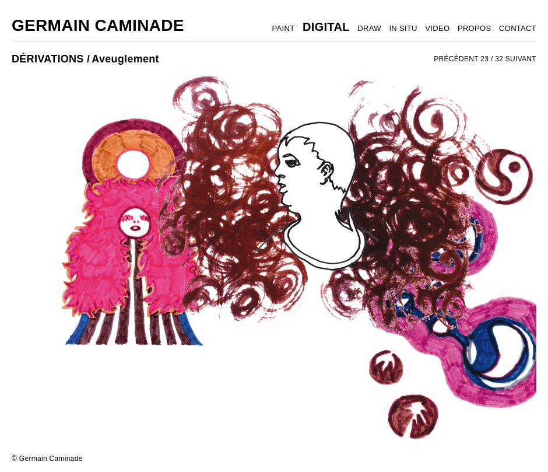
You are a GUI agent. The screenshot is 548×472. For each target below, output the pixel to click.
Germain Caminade (98, 25)
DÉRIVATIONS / (51, 59)
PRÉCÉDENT (456, 59)
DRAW (369, 28)
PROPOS (474, 28)
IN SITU (403, 28)
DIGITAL (326, 26)
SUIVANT (520, 59)
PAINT (283, 28)
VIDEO (437, 28)
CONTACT (517, 28)
